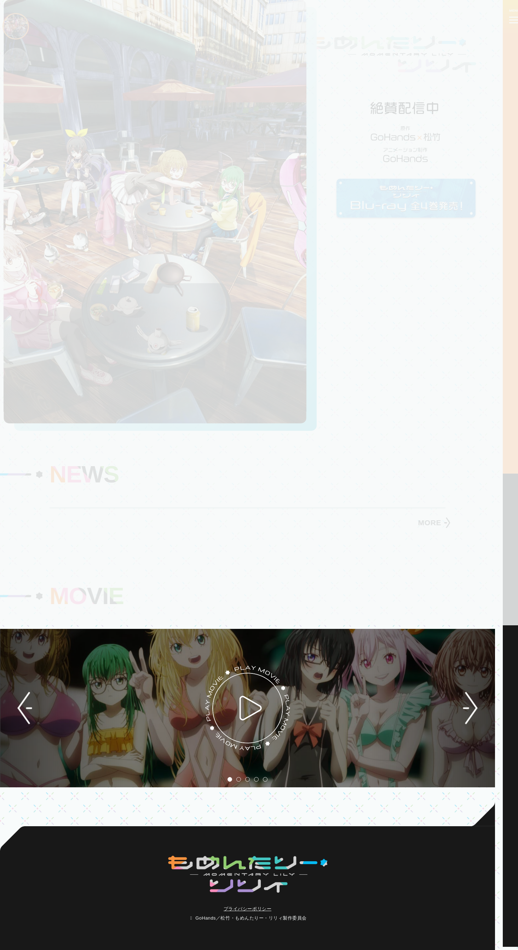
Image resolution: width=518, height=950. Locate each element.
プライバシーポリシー (247, 908)
